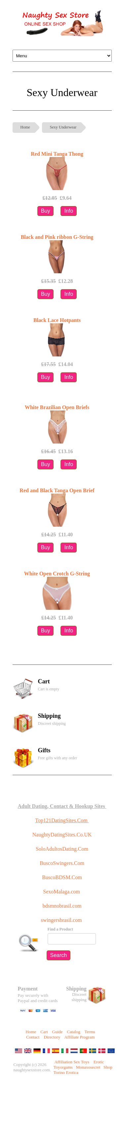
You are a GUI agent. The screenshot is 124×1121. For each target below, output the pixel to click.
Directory (52, 1037)
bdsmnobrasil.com (62, 906)
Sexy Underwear (63, 127)
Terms (90, 1031)
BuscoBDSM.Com (62, 877)
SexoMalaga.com (61, 891)
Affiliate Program (79, 1037)
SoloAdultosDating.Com (62, 849)
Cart (44, 1031)
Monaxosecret (88, 1067)
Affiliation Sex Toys (71, 1061)
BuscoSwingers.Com (62, 863)
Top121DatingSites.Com (61, 820)
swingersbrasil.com (62, 920)
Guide (57, 1031)
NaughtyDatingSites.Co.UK (62, 834)
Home (25, 127)
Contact (32, 1037)
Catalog (73, 1031)
